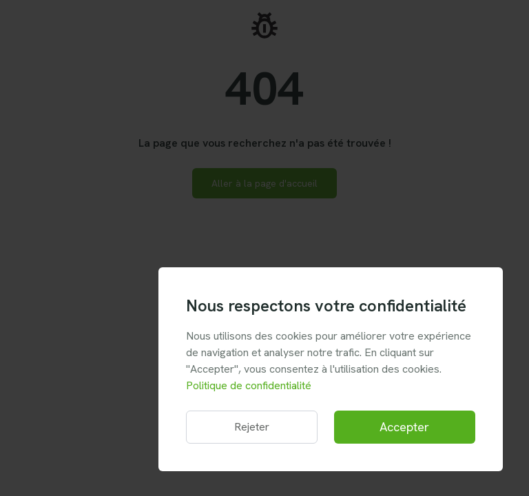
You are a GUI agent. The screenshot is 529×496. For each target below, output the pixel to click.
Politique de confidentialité (248, 385)
